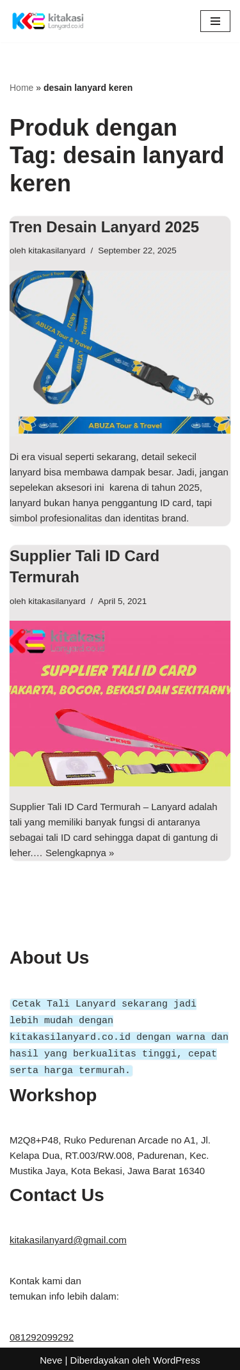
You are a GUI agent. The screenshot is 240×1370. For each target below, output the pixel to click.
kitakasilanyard (56, 250)
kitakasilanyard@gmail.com (68, 1236)
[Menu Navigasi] (215, 21)
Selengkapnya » (80, 852)
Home (21, 88)
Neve (51, 1356)
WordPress (176, 1356)
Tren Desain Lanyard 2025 (104, 226)
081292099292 (42, 1333)
